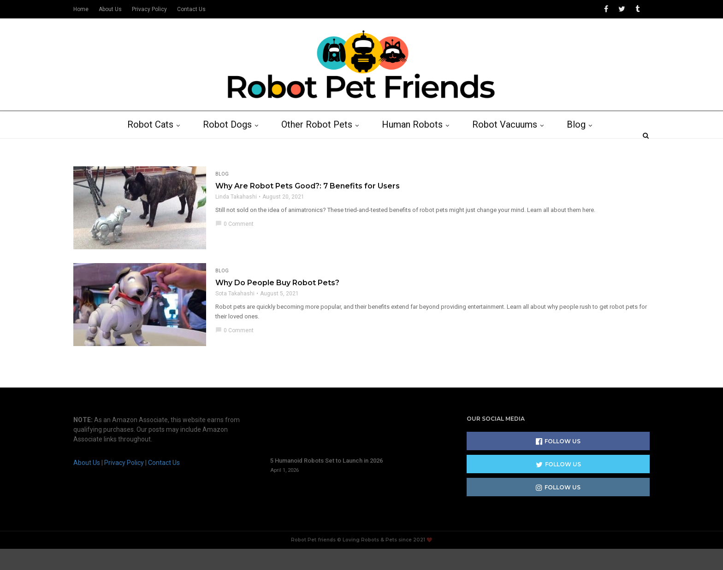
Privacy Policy (149, 9)
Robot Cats (155, 146)
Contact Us (191, 9)
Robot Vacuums (509, 146)
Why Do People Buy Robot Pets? (277, 304)
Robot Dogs (232, 146)
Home (81, 9)
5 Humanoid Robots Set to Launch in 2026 (326, 482)
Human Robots (417, 146)
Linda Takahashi (236, 218)
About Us (110, 9)
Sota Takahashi (235, 315)
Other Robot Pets (321, 146)
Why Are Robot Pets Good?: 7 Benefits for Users (307, 207)
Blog (581, 146)
